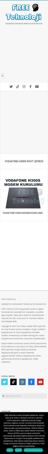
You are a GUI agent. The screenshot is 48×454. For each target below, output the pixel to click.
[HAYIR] (45, 433)
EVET (10, 450)
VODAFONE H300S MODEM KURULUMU (23, 213)
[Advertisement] (24, 55)
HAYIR (18, 450)
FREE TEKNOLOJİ (8, 299)
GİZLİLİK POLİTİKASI (33, 450)
